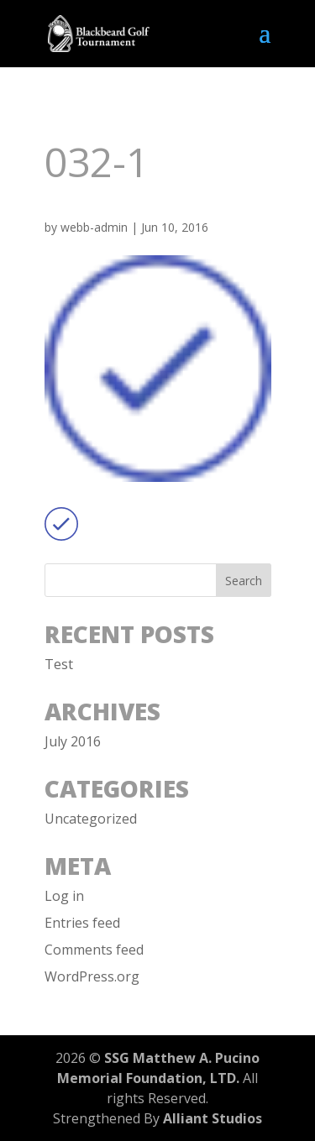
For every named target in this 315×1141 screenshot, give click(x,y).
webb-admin (94, 227)
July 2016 (73, 741)
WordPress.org (92, 976)
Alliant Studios (212, 1118)
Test (59, 664)
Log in (64, 896)
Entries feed (82, 922)
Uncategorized (91, 818)
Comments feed (94, 949)
